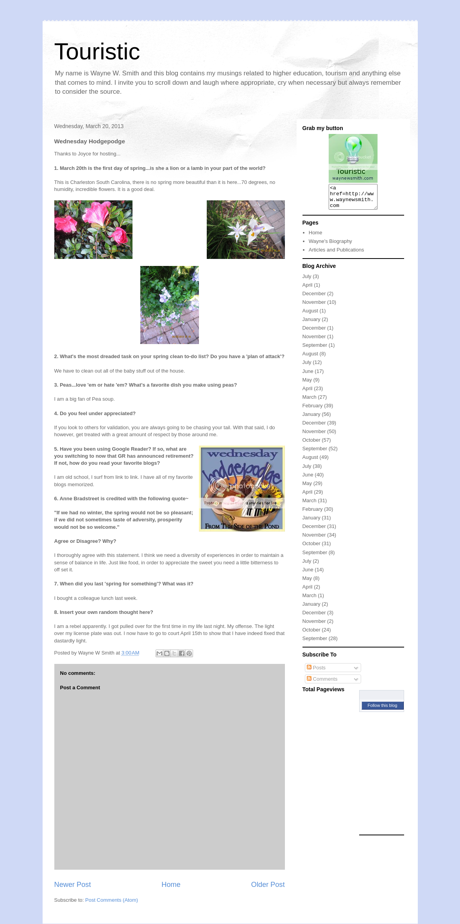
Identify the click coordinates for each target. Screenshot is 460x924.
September (315, 350)
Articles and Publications (336, 254)
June (307, 376)
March (309, 402)
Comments (322, 684)
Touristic (97, 51)
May (307, 384)
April (307, 290)
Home (171, 884)
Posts (316, 672)
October (311, 445)
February (312, 410)
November (314, 307)
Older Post (268, 884)
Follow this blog (382, 710)
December (314, 298)
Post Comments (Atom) (111, 900)
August (310, 315)
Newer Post (72, 884)
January (311, 324)
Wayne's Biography (330, 246)
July (306, 281)
